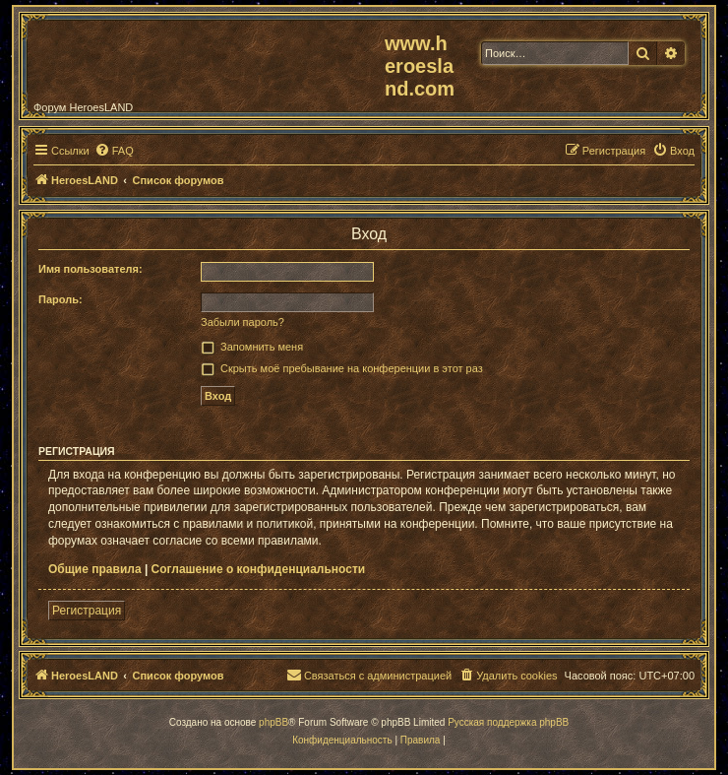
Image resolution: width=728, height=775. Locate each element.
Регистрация (86, 610)
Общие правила (95, 569)
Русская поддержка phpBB (508, 722)
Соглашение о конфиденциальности (259, 569)
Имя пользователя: (90, 269)
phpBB (273, 722)
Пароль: (60, 299)
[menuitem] (114, 150)
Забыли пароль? (242, 322)
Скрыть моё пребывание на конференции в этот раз (351, 368)
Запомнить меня (261, 347)
